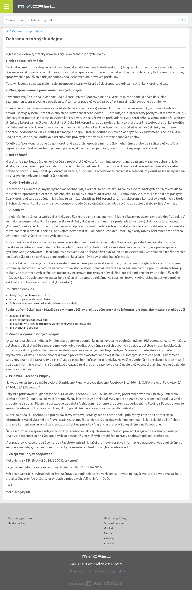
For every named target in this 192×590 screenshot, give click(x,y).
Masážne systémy (115, 518)
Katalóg (109, 538)
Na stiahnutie (16, 523)
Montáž (108, 528)
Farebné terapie (114, 523)
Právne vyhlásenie (81, 571)
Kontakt (109, 543)
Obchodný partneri (20, 518)
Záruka (108, 533)
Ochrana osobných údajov (110, 571)
